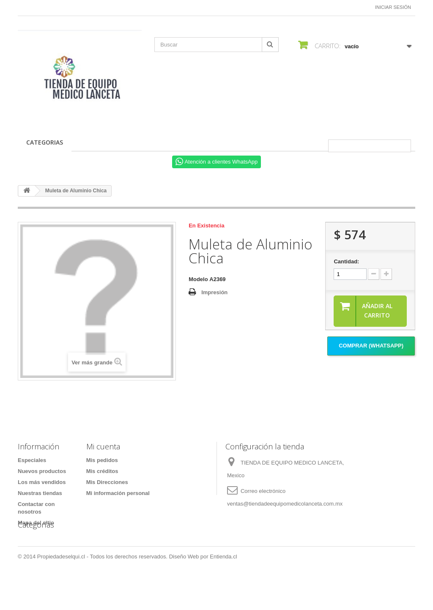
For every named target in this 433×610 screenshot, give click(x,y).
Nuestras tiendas (40, 493)
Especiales (32, 460)
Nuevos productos (42, 471)
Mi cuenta (103, 446)
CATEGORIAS (44, 142)
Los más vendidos (42, 482)
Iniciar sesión (393, 7)
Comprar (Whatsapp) (371, 345)
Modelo (198, 279)
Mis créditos (102, 471)
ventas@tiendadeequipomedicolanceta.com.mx (285, 504)
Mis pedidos (102, 460)
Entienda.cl (223, 587)
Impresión (214, 292)
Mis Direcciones (107, 482)
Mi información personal (118, 493)
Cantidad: (346, 261)
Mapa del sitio (36, 523)
